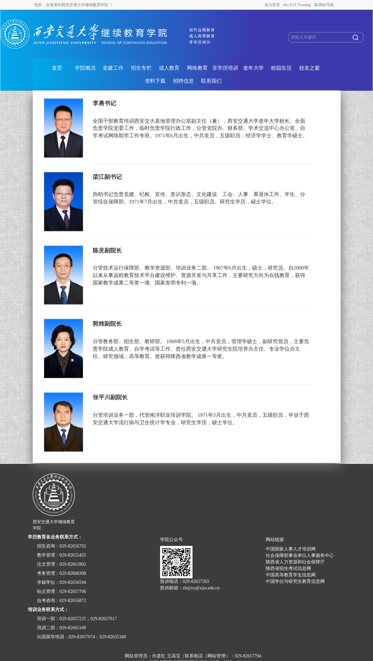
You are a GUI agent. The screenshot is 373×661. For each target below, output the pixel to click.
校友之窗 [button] (309, 68)
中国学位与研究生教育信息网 (295, 581)
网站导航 (324, 5)
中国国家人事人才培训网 (291, 549)
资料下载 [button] (155, 81)
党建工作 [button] (113, 68)
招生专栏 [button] (141, 68)
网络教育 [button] (197, 68)
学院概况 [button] (85, 68)
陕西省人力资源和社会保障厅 (295, 562)
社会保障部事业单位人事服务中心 (300, 555)
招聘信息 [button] (183, 81)
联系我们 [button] (211, 81)
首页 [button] (57, 68)
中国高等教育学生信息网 (291, 574)
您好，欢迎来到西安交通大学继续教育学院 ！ (73, 5)
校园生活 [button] (281, 68)
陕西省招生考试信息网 (288, 568)
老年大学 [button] (253, 68)
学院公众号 (171, 540)
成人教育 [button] (169, 68)
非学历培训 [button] (225, 68)
